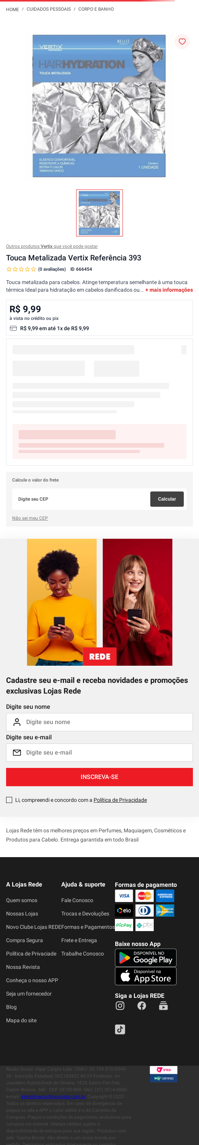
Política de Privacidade (120, 800)
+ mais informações (169, 290)
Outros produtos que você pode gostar (52, 246)
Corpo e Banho (96, 9)
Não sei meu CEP (30, 518)
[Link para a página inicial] (12, 9)
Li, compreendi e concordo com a (81, 800)
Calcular (167, 499)
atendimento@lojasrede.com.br (53, 1096)
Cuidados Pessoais (49, 9)
